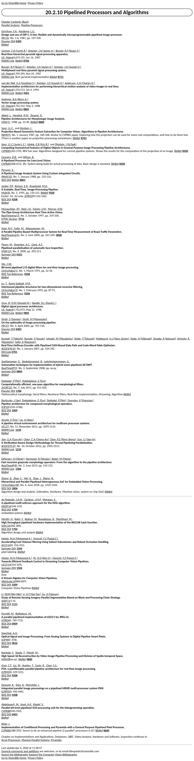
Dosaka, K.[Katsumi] (164, 338)
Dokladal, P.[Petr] (11, 381)
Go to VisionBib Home (13, 3)
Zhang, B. (6, 478)
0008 (59, 235)
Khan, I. (5, 724)
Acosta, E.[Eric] (9, 420)
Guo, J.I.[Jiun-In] (86, 439)
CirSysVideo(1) (9, 270)
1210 (18, 430)
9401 (26, 93)
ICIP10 (5, 407)
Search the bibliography (14, 754)
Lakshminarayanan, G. (56, 361)
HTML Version (9, 219)
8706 (26, 60)
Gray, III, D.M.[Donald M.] (15, 303)
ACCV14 (5, 545)
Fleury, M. (7, 244)
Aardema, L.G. (27, 31)
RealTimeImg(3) (10, 215)
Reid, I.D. (26, 209)
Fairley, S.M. (40, 209)
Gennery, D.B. (9, 157)
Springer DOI (8, 254)
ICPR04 (5, 620)
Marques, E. (49, 499)
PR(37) (5, 325)
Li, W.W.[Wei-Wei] (11, 594)
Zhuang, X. (36, 115)
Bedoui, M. (31, 519)
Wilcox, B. (28, 157)
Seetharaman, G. (11, 361)
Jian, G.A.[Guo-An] (11, 439)
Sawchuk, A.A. (9, 633)
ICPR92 (28, 196)
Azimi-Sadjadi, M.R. (19, 283)
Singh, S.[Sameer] (11, 319)
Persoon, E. (7, 170)
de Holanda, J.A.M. (12, 499)
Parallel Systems (10, 25)
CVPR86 (5, 730)
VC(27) (5, 426)
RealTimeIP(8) (9, 465)
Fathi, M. (19, 228)
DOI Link (6, 352)
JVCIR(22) (6, 387)
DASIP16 (6, 506)
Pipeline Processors (32, 25)
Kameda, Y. (7, 652)
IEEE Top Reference (12, 274)
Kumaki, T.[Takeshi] (12, 338)
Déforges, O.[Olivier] (12, 459)
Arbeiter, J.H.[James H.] (41, 50)
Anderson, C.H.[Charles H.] (80, 83)
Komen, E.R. (21, 186)
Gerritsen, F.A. (9, 31)
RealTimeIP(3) (9, 368)
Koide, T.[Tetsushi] (84, 338)
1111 (14, 604)
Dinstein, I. (26, 128)
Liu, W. (17, 665)
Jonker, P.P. (7, 186)
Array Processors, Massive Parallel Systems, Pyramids (31, 740)
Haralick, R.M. (21, 115)
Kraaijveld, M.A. (39, 186)
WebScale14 (8, 581)
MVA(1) (5, 122)
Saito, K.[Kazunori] (25, 342)
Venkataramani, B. (32, 361)
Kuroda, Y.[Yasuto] (34, 338)
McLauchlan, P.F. (10, 209)
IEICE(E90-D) (8, 348)
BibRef (5, 44)
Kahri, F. (19, 519)
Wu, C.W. (6, 264)
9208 (14, 199)
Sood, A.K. (26, 704)
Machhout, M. (64, 519)
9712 (21, 219)
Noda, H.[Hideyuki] (141, 338)
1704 (14, 509)
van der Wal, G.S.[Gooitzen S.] (18, 83)
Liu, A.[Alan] (26, 420)
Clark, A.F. (37, 244)
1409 (14, 584)
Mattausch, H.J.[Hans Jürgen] (112, 338)
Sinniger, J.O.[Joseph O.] (67, 67)
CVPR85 (5, 151)
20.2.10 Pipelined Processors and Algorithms (96, 12)
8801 (22, 180)
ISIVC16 (5, 525)
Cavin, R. (40, 665)
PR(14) (5, 38)
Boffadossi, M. (23, 613)
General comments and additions (20, 751)
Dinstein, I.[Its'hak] (65, 144)
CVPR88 (5, 711)
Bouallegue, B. (46, 519)
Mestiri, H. (7, 519)
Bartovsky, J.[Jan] (11, 400)
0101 (19, 254)
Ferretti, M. (7, 613)
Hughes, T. (27, 665)
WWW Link (7, 60)
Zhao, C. (17, 478)
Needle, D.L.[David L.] (44, 303)
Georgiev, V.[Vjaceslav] (80, 400)
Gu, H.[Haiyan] (50, 594)
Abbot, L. (6, 115)
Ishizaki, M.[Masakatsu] (59, 338)
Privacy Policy (35, 3)
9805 (26, 313)
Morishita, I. (32, 685)
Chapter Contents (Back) (15, 22)
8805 (26, 109)
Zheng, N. (48, 478)
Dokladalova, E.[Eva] (34, 381)
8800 (41, 122)
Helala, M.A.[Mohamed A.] (16, 538)
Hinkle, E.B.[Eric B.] (38, 144)
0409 (14, 623)
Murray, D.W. (55, 209)
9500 (51, 192)
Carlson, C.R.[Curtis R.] (14, 50)
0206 (27, 274)
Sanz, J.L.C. (7, 128)
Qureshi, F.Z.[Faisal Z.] (45, 538)
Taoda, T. (20, 652)
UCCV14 (6, 564)
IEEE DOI (6, 180)
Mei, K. (28, 478)
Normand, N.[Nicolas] (38, 459)
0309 (18, 41)
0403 (18, 329)
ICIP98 (5, 639)
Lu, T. (4, 283)
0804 (19, 371)
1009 (14, 410)
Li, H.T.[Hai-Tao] (32, 594)
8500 (185, 151)
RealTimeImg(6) (10, 235)
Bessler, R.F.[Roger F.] (67, 50)
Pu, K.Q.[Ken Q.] (42, 558)
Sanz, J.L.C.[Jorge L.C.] (13, 144)
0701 (14, 352)
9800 (29, 659)
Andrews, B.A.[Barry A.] (14, 99)
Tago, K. (19, 685)
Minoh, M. (32, 652)
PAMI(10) (6, 176)
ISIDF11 (5, 601)
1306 (18, 469)
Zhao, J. (37, 478)
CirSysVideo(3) (9, 290)
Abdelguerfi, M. (10, 704)
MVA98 (5, 659)
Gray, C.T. (6, 665)
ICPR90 (5, 672)
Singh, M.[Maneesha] (35, 319)
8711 (60, 77)
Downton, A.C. (22, 244)
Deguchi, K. (7, 685)
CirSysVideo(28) (10, 485)
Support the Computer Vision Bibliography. (53, 754)
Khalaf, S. (38, 704)
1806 (14, 488)
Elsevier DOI (8, 41)
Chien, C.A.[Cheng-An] (36, 439)
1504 (19, 548)
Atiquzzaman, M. (35, 228)
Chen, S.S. (51, 665)
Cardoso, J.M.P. (32, 499)
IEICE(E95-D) (8, 446)
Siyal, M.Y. (7, 228)
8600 (106, 730)
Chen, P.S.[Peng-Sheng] (63, 439)
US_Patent (7, 57)
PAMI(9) (6, 135)
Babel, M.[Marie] (61, 459)
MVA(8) (5, 192)
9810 (14, 643)
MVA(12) (6, 251)
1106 (18, 391)
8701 (84, 138)
